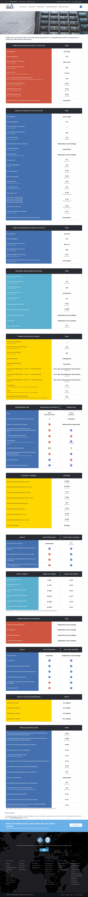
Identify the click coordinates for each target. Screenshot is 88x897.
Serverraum (74, 880)
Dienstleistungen (63, 6)
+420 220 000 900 (21, 1)
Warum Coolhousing (11, 880)
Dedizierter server (51, 6)
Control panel (78, 1)
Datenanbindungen (49, 884)
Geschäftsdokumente (15, 817)
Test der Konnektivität (76, 876)
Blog (69, 1)
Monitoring (47, 880)
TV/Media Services (49, 882)
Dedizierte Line (48, 867)
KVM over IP (48, 871)
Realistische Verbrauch (76, 873)
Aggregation (74, 878)
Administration (48, 865)
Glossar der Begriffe (63, 869)
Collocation (31, 6)
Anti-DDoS (47, 878)
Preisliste (8, 873)
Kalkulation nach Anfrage (67, 315)
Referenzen (9, 878)
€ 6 (67, 385)
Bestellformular (9, 876)
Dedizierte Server (36, 865)
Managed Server (36, 867)
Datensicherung (49, 869)
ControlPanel (9, 869)
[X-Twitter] (44, 851)
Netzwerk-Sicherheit (50, 873)
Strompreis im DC (75, 884)
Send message (75, 825)
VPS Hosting (35, 863)
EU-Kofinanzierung (10, 882)
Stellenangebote (62, 863)
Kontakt (64, 1)
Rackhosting (40, 6)
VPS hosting (23, 6)
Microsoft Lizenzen (49, 876)
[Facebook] (40, 851)
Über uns (59, 1)
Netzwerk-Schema (75, 863)
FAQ (72, 1)
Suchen (7, 884)
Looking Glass (74, 882)
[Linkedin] (47, 851)
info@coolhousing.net (30, 1)
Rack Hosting (22, 869)
